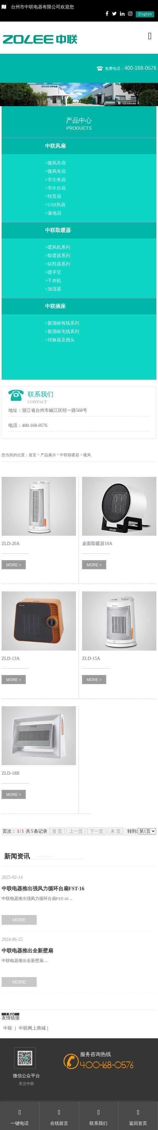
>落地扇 (53, 213)
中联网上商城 (32, 1028)
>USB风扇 (55, 204)
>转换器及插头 (60, 340)
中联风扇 (55, 146)
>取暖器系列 (57, 255)
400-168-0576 (140, 68)
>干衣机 (53, 280)
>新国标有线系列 (62, 323)
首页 (32, 455)
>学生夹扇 (55, 179)
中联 (7, 1028)
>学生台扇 (55, 188)
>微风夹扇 (55, 171)
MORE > (13, 565)
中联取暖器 (58, 230)
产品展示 (48, 455)
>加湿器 (53, 289)
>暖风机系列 (57, 247)
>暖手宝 (53, 272)
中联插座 (55, 306)
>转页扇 (53, 196)
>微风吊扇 (55, 163)
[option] (79, 94)
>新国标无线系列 (62, 331)
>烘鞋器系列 (57, 264)
